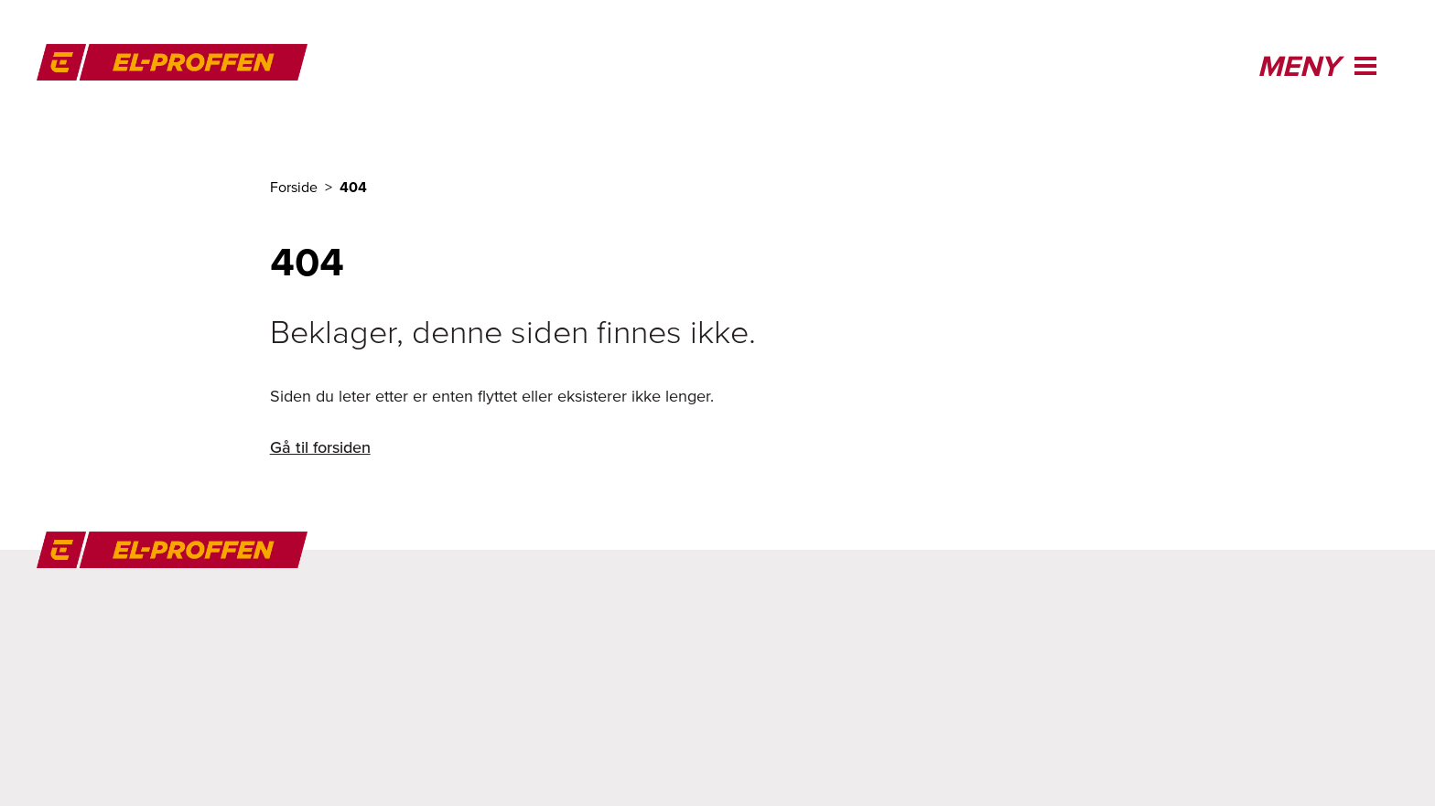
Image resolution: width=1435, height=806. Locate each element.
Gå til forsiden (320, 447)
